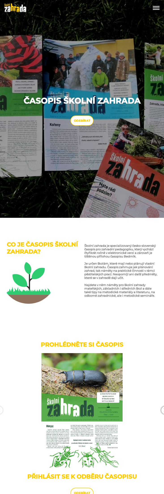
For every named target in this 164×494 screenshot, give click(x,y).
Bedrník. (130, 256)
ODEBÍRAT (82, 120)
